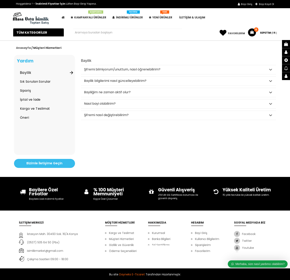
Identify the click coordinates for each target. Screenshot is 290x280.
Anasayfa (23, 48)
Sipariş (25, 90)
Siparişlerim (203, 245)
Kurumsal (158, 233)
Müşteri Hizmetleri (121, 239)
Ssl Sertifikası (161, 245)
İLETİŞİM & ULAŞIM (192, 17)
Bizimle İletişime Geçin (44, 163)
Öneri (24, 117)
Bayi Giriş (245, 4)
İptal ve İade (30, 99)
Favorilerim (202, 251)
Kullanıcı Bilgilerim (207, 239)
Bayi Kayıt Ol (264, 4)
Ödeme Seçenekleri (123, 251)
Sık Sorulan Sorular (35, 81)
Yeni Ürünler (160, 15)
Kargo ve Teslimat (35, 108)
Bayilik (47, 72)
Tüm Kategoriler (32, 32)
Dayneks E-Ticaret (132, 274)
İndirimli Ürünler (127, 15)
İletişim (157, 251)
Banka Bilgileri (161, 239)
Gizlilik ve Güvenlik (121, 245)
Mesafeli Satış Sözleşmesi (204, 260)
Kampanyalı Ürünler (88, 15)
